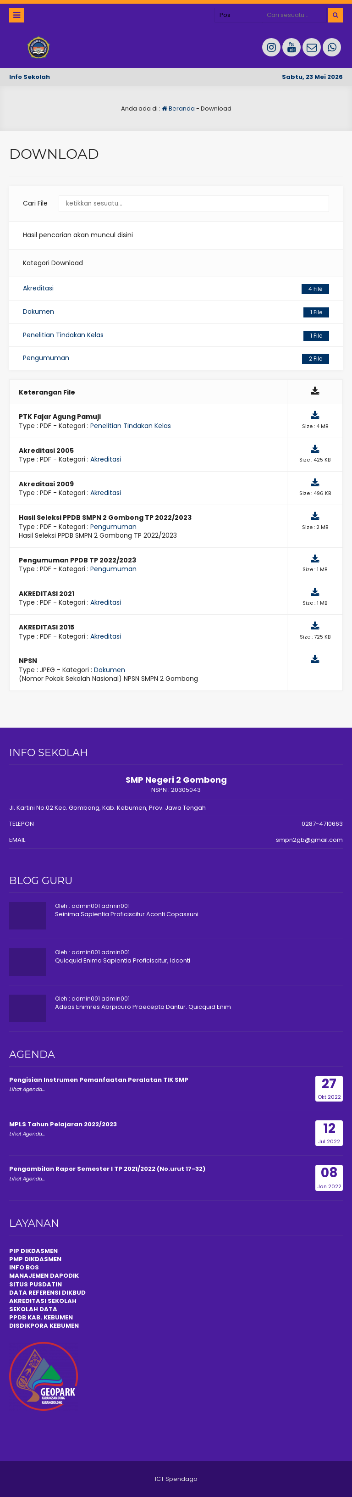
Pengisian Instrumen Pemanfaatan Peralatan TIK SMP (98, 1079)
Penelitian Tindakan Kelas (176, 335)
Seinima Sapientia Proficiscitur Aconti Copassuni (126, 914)
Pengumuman (176, 358)
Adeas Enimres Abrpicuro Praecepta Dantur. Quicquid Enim (143, 1006)
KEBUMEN (63, 1325)
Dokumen (176, 312)
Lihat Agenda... (26, 1089)
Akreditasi (176, 289)
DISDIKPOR (26, 1325)
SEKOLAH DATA (33, 1309)
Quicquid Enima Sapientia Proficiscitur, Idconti (122, 960)
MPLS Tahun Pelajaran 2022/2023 (63, 1124)
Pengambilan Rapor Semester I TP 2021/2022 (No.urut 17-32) (107, 1168)
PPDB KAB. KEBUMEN (41, 1317)
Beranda (178, 108)
